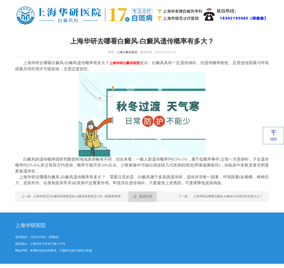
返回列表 (142, 196)
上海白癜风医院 (127, 52)
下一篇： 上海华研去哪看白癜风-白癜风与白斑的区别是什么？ (220, 196)
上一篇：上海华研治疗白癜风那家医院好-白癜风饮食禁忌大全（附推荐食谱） (72, 196)
